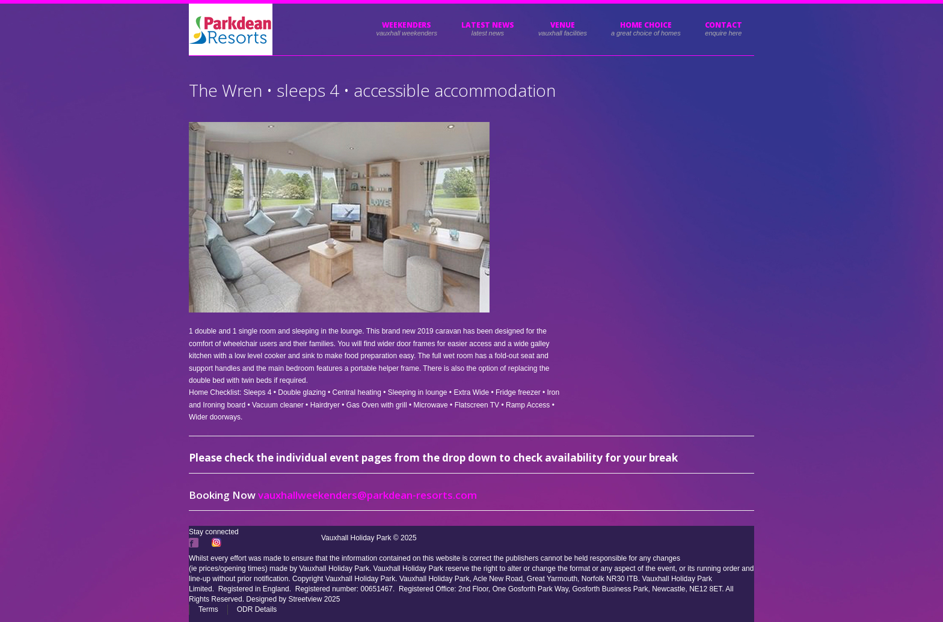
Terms (208, 609)
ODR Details (257, 609)
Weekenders (406, 25)
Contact (723, 25)
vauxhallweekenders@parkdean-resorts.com (367, 495)
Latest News (487, 25)
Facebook (195, 542)
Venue (562, 25)
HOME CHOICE (646, 25)
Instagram (218, 542)
